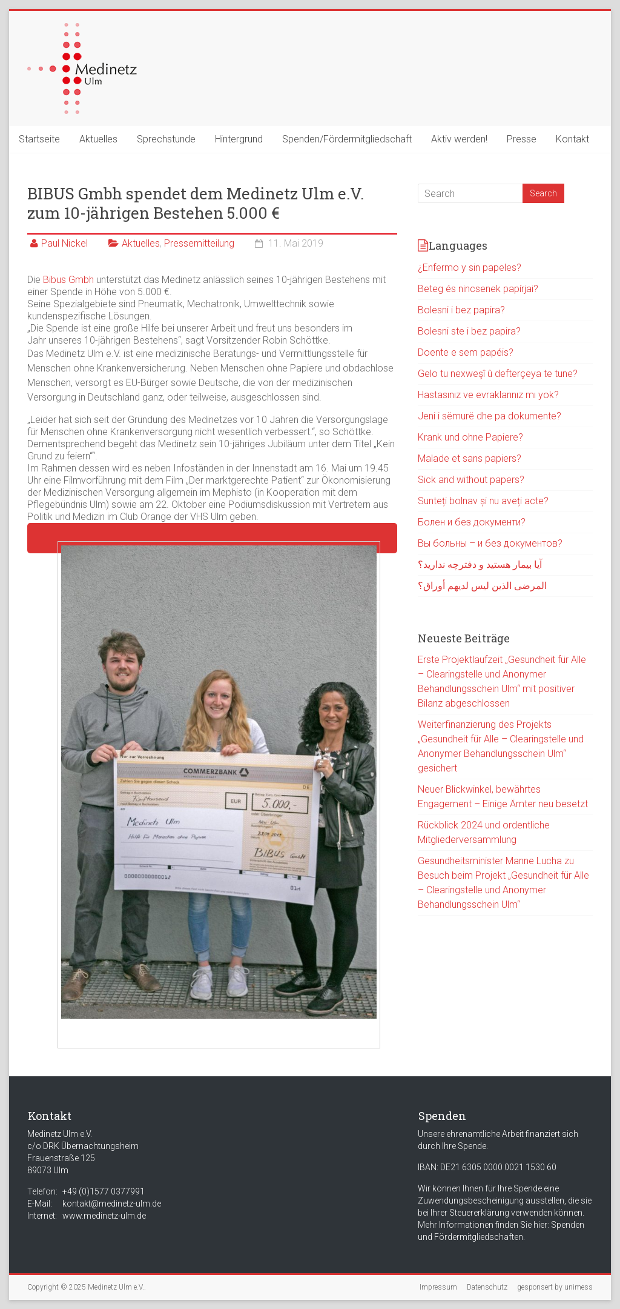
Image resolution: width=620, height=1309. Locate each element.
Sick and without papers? (471, 479)
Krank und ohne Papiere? (470, 437)
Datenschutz (487, 1287)
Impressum (438, 1287)
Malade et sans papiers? (469, 458)
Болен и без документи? (472, 522)
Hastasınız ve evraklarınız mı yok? (488, 395)
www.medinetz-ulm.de (104, 1216)
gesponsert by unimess (555, 1287)
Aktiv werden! (459, 139)
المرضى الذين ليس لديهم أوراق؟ (482, 585)
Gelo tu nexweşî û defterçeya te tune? (498, 373)
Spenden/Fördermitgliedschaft (347, 139)
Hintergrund (239, 139)
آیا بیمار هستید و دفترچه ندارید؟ (480, 564)
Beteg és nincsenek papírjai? (478, 289)
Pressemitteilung (199, 243)
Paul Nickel (64, 243)
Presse (521, 139)
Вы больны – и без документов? (490, 543)
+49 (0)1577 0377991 (103, 1191)
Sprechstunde (166, 139)
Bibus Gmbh (68, 279)
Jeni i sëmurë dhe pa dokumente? (489, 416)
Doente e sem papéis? (465, 352)
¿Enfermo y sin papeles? (469, 267)
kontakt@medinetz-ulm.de (111, 1203)
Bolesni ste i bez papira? (469, 331)
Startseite (39, 139)
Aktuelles (98, 139)
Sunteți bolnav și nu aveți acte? (483, 501)
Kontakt (572, 139)
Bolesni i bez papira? (461, 310)
